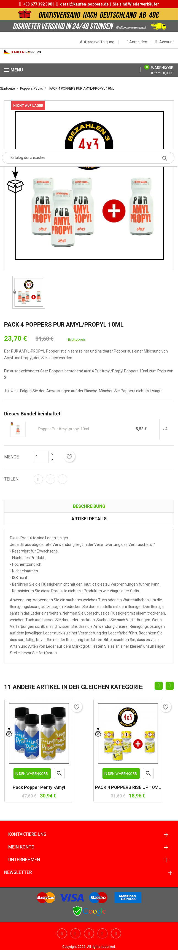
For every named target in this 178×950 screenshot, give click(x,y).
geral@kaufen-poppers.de (84, 4)
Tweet (50, 479)
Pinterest (62, 479)
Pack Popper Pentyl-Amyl (39, 787)
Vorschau (59, 774)
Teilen (38, 479)
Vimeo (102, 933)
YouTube (75, 933)
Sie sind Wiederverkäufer (136, 4)
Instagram (116, 933)
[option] (29, 292)
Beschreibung (89, 506)
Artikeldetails (89, 519)
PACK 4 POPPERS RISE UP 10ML (128, 787)
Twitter (62, 933)
